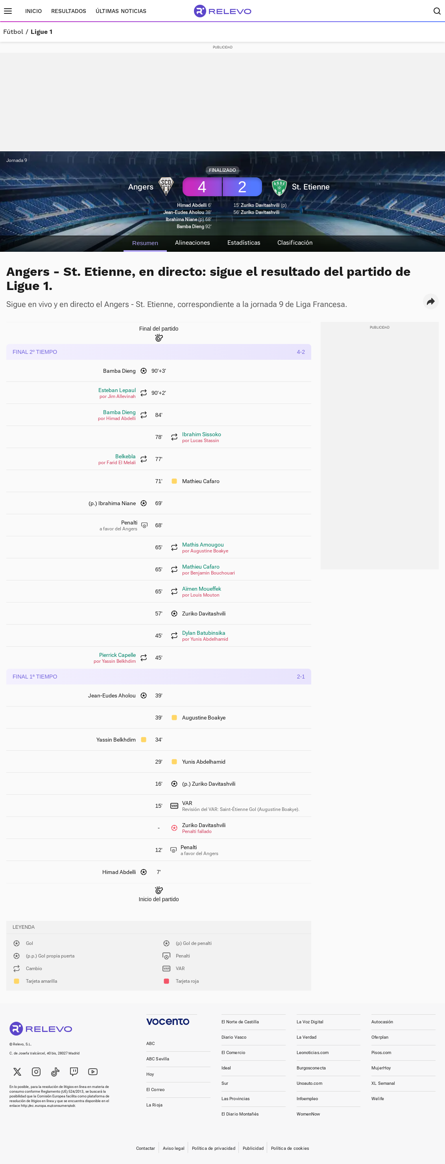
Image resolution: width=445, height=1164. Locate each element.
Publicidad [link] (253, 1148)
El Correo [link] (155, 1089)
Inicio (33, 11)
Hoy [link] (150, 1074)
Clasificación (299, 243)
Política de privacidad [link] (213, 1148)
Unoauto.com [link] (309, 1083)
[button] (431, 301)
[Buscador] (437, 11)
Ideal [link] (226, 1068)
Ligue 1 (41, 31)
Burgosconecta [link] (311, 1068)
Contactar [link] (145, 1148)
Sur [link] (225, 1083)
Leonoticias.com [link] (313, 1052)
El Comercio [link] (233, 1052)
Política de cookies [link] (290, 1148)
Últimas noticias (121, 11)
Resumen (140, 243)
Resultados (68, 11)
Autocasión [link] (382, 1022)
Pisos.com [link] (381, 1052)
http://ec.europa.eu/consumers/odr (48, 1106)
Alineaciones (191, 243)
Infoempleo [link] (307, 1098)
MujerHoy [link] (381, 1068)
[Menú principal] (8, 11)
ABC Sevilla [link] (157, 1059)
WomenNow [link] (308, 1114)
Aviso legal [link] (174, 1148)
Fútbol (13, 31)
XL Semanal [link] (383, 1083)
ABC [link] (150, 1043)
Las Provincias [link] (236, 1098)
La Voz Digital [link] (310, 1022)
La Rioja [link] (154, 1105)
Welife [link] (377, 1098)
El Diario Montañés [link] (240, 1114)
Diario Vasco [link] (234, 1037)
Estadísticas (245, 243)
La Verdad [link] (307, 1037)
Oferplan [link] (379, 1037)
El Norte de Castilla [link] (240, 1022)
